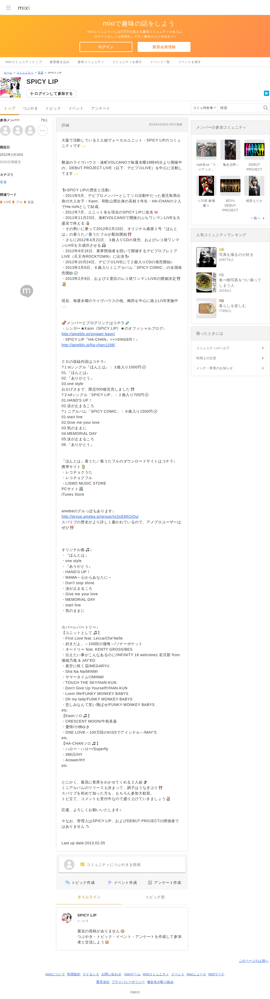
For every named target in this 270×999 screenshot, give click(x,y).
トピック (53, 108)
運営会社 (102, 982)
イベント (76, 108)
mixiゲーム (132, 974)
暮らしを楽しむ (232, 306)
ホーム (8, 72)
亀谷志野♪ (230, 165)
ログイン (105, 47)
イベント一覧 (160, 62)
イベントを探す (189, 62)
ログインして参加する (53, 93)
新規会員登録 (164, 47)
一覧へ (255, 218)
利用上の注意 (206, 358)
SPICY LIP (87, 915)
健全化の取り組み (160, 982)
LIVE (7, 202)
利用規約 (73, 974)
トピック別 (155, 897)
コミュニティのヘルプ (213, 348)
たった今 (83, 920)
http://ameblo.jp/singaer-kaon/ (88, 334)
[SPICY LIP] (67, 918)
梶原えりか (254, 201)
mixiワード (216, 974)
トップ (9, 108)
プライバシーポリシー (128, 982)
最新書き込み (60, 62)
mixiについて (55, 974)
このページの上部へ (254, 961)
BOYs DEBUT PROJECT (230, 205)
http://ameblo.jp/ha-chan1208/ (88, 345)
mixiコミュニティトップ (24, 62)
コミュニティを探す (127, 62)
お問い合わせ (111, 974)
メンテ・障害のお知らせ (214, 368)
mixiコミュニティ (156, 974)
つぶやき (30, 108)
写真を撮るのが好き (236, 254)
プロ (19, 202)
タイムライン (89, 897)
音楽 (40, 72)
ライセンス (91, 974)
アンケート (100, 108)
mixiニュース (196, 974)
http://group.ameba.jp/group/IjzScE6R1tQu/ (100, 516)
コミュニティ (25, 72)
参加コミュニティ (91, 62)
